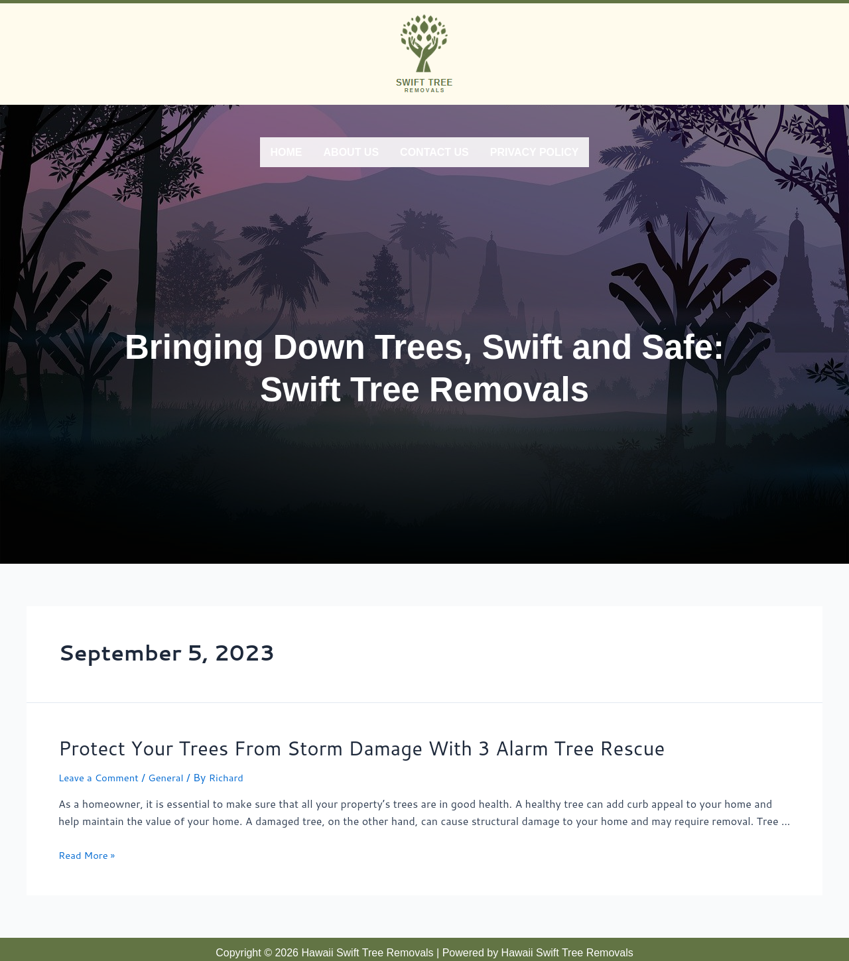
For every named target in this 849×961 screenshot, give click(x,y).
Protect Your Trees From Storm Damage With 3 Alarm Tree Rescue (325, 742)
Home (286, 150)
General (174, 770)
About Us (351, 150)
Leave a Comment (101, 770)
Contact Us (434, 150)
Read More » (89, 848)
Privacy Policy (534, 150)
